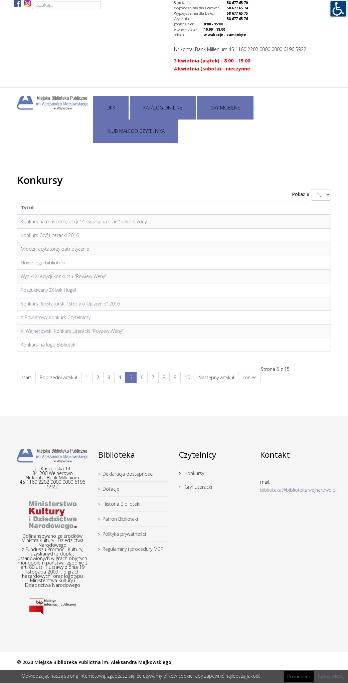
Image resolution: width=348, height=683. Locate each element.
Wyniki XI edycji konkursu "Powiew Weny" (64, 276)
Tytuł (27, 207)
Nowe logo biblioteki (43, 262)
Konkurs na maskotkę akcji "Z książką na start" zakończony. (84, 221)
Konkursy (193, 473)
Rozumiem (298, 676)
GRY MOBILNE (225, 107)
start (26, 377)
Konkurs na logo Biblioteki (48, 345)
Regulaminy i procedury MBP (133, 549)
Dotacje (111, 489)
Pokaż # (301, 194)
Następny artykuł (216, 377)
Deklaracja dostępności (128, 474)
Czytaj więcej (331, 676)
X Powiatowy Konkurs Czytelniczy (56, 317)
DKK (111, 107)
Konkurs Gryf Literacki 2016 (50, 235)
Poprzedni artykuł (58, 377)
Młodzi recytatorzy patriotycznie (55, 249)
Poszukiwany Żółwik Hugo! (48, 290)
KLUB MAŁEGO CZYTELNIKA (136, 131)
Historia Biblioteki (121, 504)
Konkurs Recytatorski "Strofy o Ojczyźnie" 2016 (70, 303)
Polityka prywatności (124, 534)
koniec (249, 377)
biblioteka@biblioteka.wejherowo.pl (298, 490)
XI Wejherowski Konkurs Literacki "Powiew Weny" (72, 331)
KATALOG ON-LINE (162, 107)
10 (187, 377)
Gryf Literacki (197, 487)
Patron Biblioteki (120, 519)
